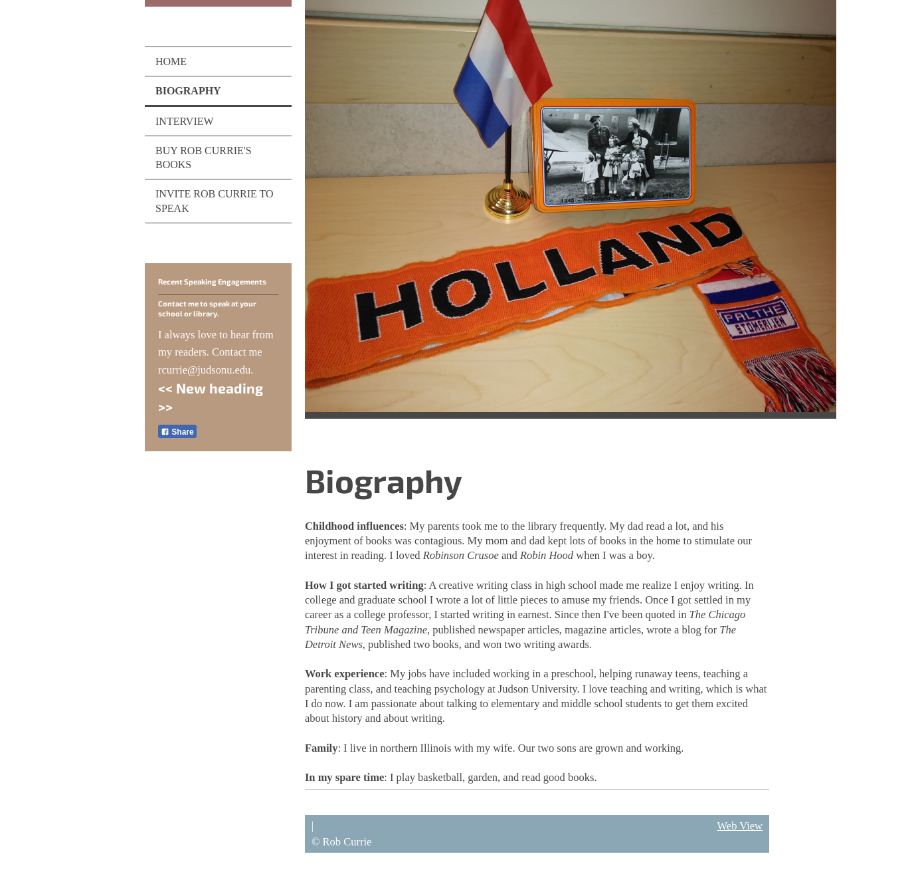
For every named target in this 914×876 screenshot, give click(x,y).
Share (177, 432)
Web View (740, 826)
